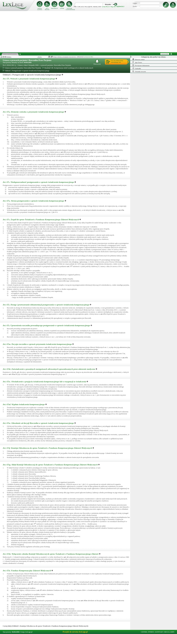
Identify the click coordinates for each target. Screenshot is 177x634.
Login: (135, 3)
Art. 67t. (29, 79)
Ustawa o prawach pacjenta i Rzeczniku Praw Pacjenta (27, 60)
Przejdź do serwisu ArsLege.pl (75, 632)
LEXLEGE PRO (88, 57)
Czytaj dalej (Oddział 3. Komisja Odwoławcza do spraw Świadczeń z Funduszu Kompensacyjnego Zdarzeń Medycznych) (45, 626)
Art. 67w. (34, 201)
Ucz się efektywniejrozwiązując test (117, 61)
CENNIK (62, 8)
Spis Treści (137, 62)
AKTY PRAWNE (47, 9)
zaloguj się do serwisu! (113, 7)
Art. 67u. (34, 112)
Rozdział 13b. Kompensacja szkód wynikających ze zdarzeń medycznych (67, 68)
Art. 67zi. (27, 570)
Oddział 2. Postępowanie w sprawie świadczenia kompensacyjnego (26, 71)
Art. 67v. (39, 182)
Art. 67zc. (45, 381)
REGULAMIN (169, 632)
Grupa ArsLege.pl (26, 632)
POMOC (151, 632)
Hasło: (135, 6)
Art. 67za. (37, 344)
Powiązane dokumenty (141, 65)
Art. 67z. (47, 325)
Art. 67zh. (51, 554)
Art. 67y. (46, 305)
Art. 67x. (41, 219)
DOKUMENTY (54, 8)
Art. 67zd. (24, 404)
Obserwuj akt (97, 62)
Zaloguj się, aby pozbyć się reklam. (153, 57)
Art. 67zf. (48, 448)
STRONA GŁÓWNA (39, 9)
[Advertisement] (88, 31)
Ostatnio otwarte (139, 71)
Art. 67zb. (49, 369)
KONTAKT (159, 632)
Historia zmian (138, 59)
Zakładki (136, 68)
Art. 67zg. (50, 465)
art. (87, 84)
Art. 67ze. (38, 423)
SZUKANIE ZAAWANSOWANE (69, 9)
